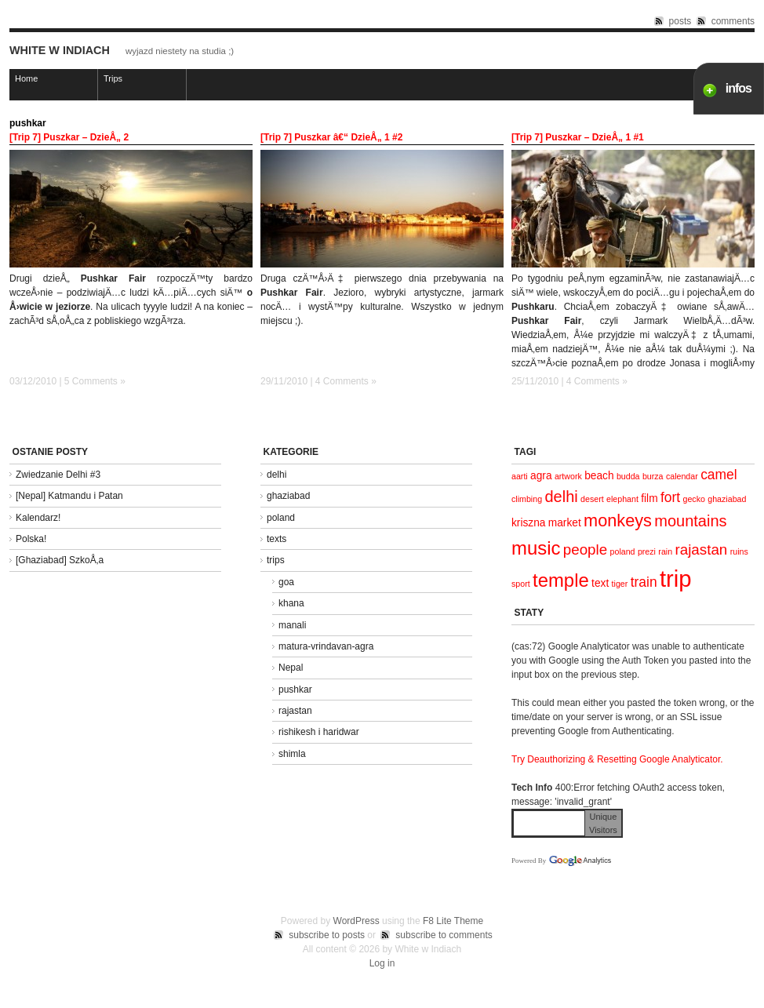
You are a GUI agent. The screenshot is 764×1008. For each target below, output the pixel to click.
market (564, 523)
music (535, 548)
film (649, 498)
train (644, 582)
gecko (693, 499)
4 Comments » (346, 381)
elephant (622, 499)
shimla (292, 753)
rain (665, 551)
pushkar (295, 689)
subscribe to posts (327, 935)
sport (520, 583)
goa (286, 582)
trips (276, 560)
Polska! (31, 538)
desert (592, 499)
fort (670, 497)
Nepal (290, 667)
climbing (526, 499)
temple (561, 580)
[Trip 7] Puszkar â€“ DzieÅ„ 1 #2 (331, 137)
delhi (276, 474)
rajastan (295, 710)
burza (653, 476)
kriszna (528, 523)
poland (281, 517)
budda (628, 476)
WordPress (356, 920)
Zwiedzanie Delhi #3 (58, 474)
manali (292, 625)
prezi (647, 551)
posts (680, 21)
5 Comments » (95, 381)
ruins (739, 551)
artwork (568, 476)
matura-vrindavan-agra (325, 646)
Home (26, 78)
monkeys (618, 520)
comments (733, 21)
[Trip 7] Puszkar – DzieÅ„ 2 (69, 137)
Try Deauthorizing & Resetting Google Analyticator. (617, 759)
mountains (690, 520)
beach (598, 476)
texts (276, 538)
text (600, 583)
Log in (382, 963)
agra (540, 476)
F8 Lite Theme (453, 920)
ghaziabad (288, 495)
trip (676, 578)
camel (718, 474)
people (585, 549)
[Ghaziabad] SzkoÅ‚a (60, 560)
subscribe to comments (443, 935)
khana (291, 603)
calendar (682, 476)
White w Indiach (59, 50)
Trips (113, 78)
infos (738, 88)
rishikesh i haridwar (318, 731)
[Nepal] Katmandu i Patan (69, 495)
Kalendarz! (38, 517)
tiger (620, 583)
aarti (519, 476)
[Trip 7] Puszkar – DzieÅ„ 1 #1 (577, 137)
